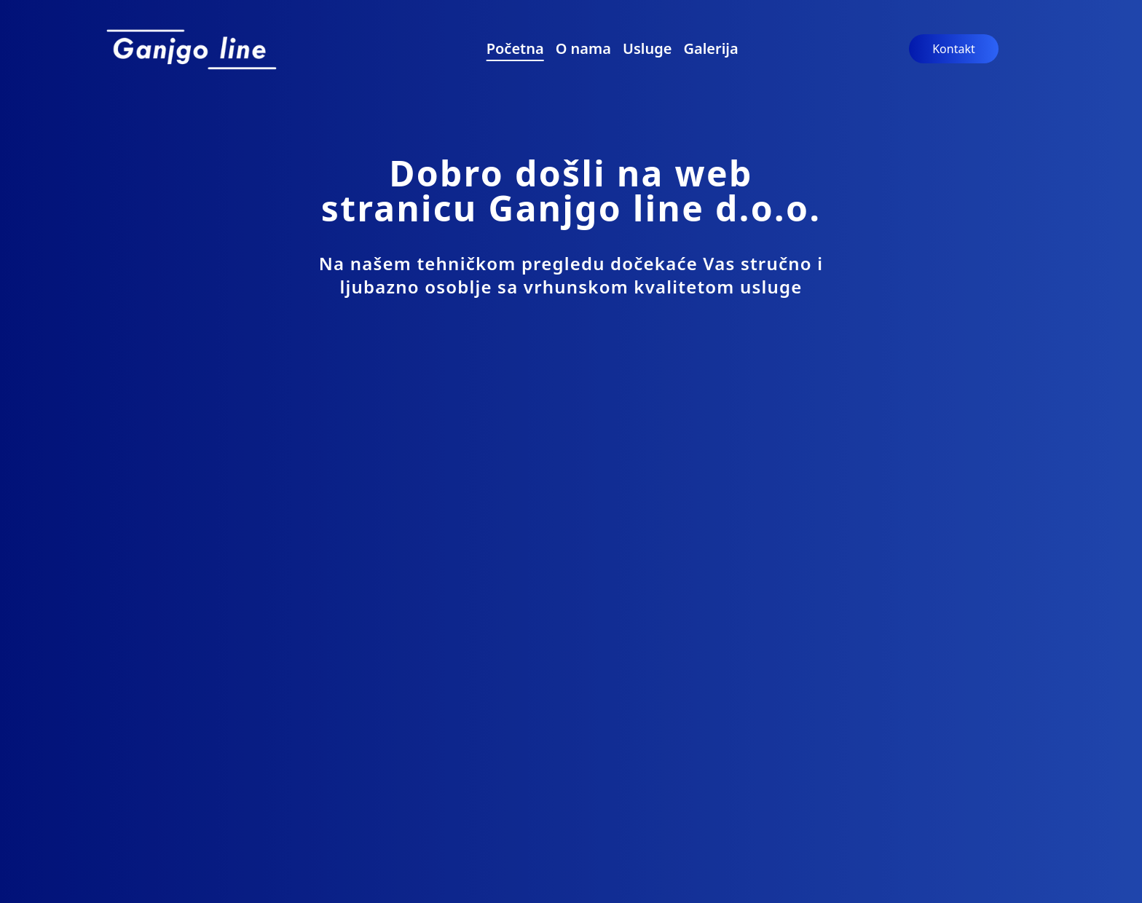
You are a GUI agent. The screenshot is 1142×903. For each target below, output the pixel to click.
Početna (515, 48)
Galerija (710, 48)
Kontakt (953, 49)
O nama (583, 48)
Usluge (647, 48)
